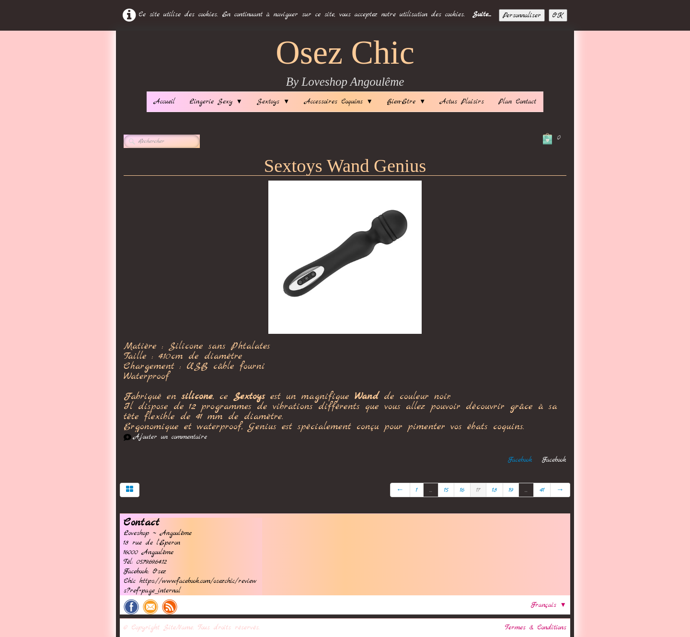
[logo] (345, 63)
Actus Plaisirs (462, 101)
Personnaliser (522, 15)
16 (462, 490)
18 (494, 490)
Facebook (520, 460)
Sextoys (273, 101)
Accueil (164, 101)
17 (478, 490)
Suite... (481, 14)
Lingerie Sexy (215, 101)
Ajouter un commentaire (170, 437)
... (430, 490)
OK (558, 15)
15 (446, 490)
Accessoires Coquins (338, 101)
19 (511, 490)
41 (542, 490)
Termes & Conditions (535, 627)
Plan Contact (517, 101)
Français (548, 605)
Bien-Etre (406, 101)
